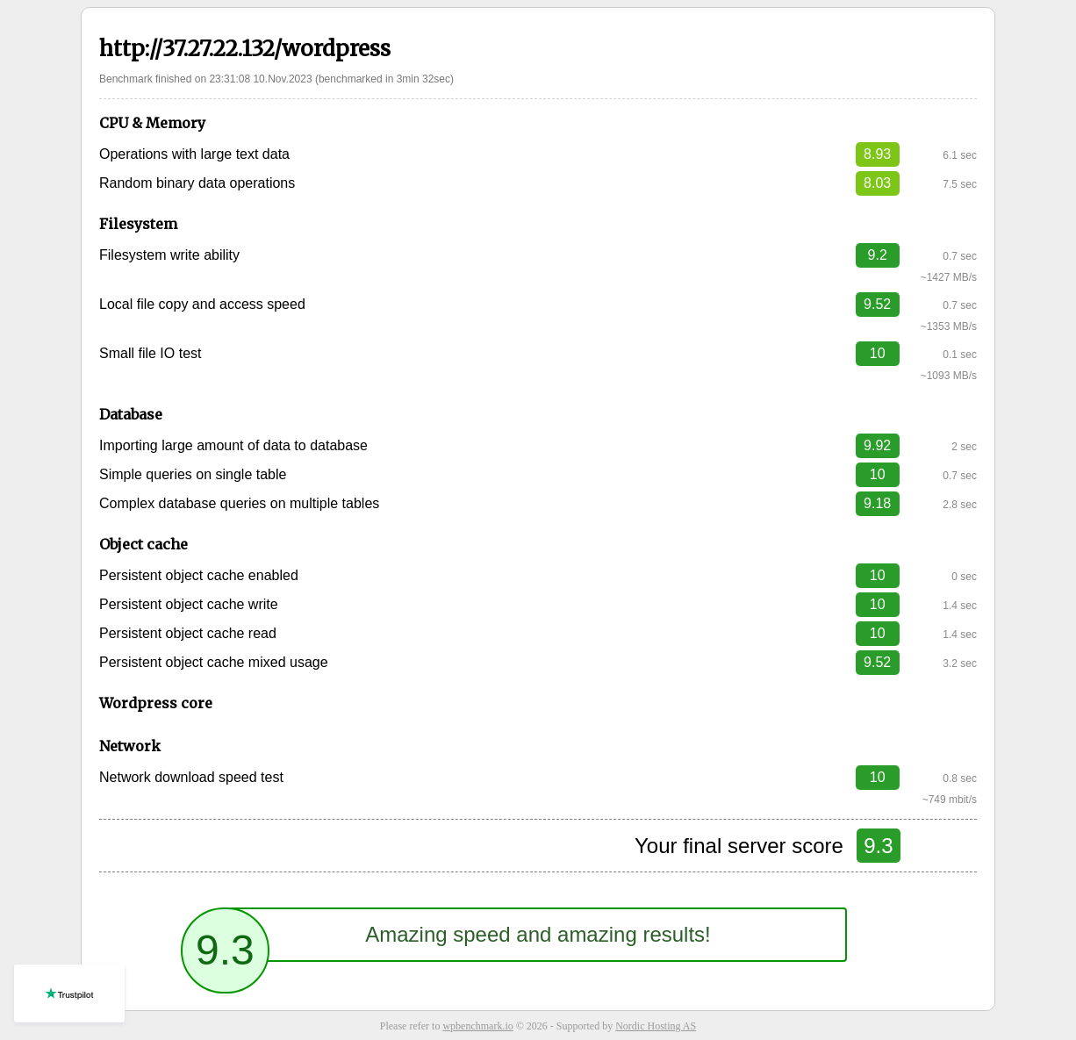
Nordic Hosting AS (655, 1026)
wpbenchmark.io (477, 1026)
